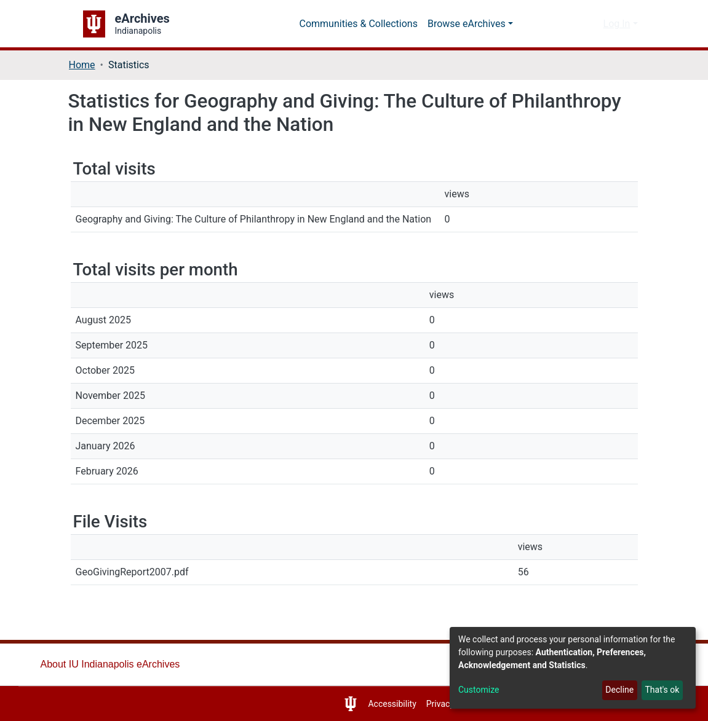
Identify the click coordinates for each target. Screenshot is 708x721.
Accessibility (378, 704)
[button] (590, 24)
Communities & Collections (361, 24)
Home (83, 65)
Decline (616, 690)
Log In (616, 24)
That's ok (661, 690)
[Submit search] (571, 24)
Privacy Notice (442, 704)
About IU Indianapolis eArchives (113, 664)
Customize (479, 690)
